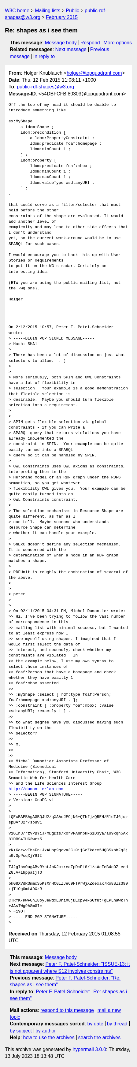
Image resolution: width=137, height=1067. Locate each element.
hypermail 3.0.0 (89, 1049)
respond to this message (67, 1010)
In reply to (44, 56)
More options (118, 42)
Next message (71, 49)
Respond (90, 42)
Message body (61, 42)
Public (72, 10)
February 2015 (62, 17)
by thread (117, 1023)
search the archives (99, 1037)
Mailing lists (47, 10)
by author (45, 1030)
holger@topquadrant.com (94, 73)
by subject (21, 1030)
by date (95, 1023)
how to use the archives (49, 1037)
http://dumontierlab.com (36, 789)
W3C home (17, 10)
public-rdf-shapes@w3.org (45, 86)
